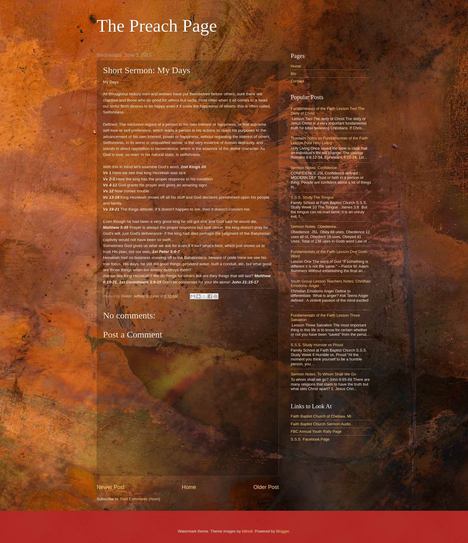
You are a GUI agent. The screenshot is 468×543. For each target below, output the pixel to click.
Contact (297, 81)
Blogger (282, 531)
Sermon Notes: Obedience (313, 226)
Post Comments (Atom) (140, 499)
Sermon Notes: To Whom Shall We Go (323, 374)
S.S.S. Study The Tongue (312, 197)
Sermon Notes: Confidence (314, 167)
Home (189, 487)
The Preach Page (157, 26)
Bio (293, 73)
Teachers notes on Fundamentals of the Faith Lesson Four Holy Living (329, 140)
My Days (111, 82)
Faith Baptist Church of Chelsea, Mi (321, 416)
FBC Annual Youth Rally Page (316, 431)
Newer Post (110, 487)
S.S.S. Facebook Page (310, 439)
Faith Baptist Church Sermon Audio (321, 424)
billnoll (247, 531)
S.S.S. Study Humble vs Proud (317, 345)
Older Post (266, 487)
